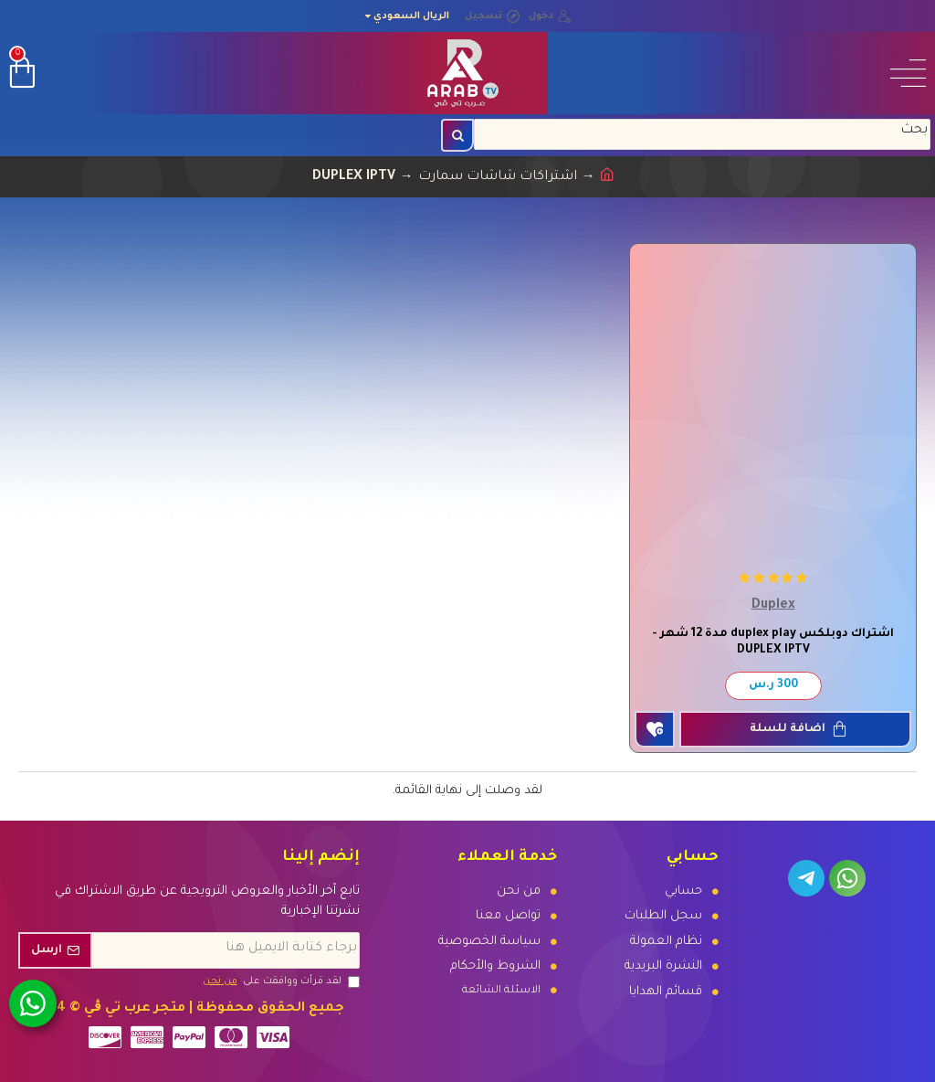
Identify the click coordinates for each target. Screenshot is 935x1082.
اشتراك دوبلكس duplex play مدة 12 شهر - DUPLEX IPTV (773, 642)
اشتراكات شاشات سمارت (497, 177)
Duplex (773, 606)
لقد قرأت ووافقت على (280, 981)
